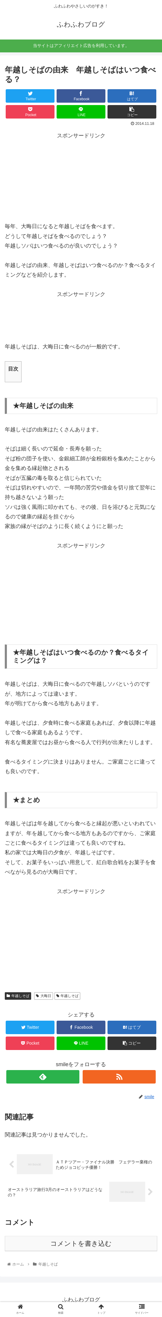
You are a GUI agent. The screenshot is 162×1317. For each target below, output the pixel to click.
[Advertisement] (81, 178)
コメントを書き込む (81, 1243)
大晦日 (43, 996)
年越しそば (18, 996)
